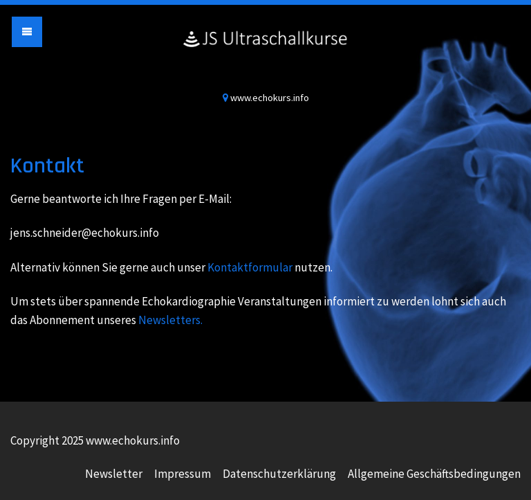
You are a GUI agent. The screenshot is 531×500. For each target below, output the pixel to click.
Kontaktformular (249, 267)
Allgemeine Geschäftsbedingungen (434, 473)
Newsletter (113, 473)
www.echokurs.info (265, 51)
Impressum (182, 473)
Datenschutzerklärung (279, 473)
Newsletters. (170, 320)
